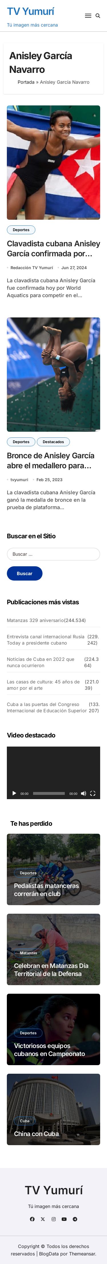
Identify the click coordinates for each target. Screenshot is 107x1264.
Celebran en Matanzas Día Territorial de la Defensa (51, 970)
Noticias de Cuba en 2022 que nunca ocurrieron (40, 662)
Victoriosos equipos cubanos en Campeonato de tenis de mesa (49, 1054)
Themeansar (82, 1254)
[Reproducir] (14, 793)
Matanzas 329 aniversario (35, 620)
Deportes (21, 229)
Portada (26, 82)
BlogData (49, 1254)
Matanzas (28, 953)
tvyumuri (19, 479)
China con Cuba (36, 1133)
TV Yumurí (30, 11)
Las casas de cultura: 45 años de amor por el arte (43, 685)
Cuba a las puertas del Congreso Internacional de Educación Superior (47, 707)
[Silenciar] (83, 793)
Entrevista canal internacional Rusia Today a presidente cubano (45, 640)
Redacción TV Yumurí (32, 267)
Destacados (53, 441)
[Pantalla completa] (93, 793)
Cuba (24, 1121)
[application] (53, 773)
